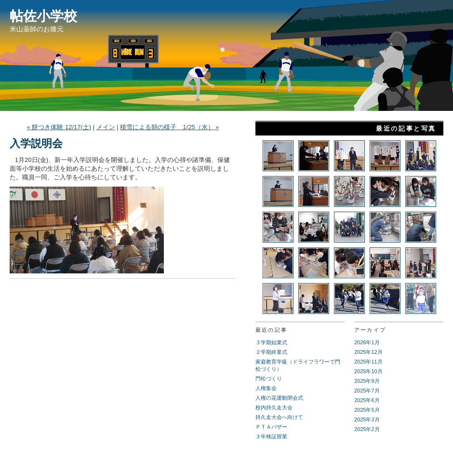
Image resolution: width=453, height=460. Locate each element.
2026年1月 (367, 342)
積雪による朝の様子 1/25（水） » (169, 127)
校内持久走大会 (274, 407)
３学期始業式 (271, 342)
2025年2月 (367, 429)
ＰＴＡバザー (271, 427)
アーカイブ (370, 330)
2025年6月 (367, 400)
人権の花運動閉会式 (279, 398)
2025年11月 (368, 362)
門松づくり (268, 378)
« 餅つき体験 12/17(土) (59, 127)
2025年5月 (367, 410)
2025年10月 (368, 371)
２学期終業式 (271, 352)
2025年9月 (367, 381)
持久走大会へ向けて (279, 417)
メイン (105, 127)
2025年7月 (367, 390)
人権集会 (266, 388)
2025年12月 (368, 352)
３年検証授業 (271, 436)
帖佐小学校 (43, 16)
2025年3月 (367, 419)
